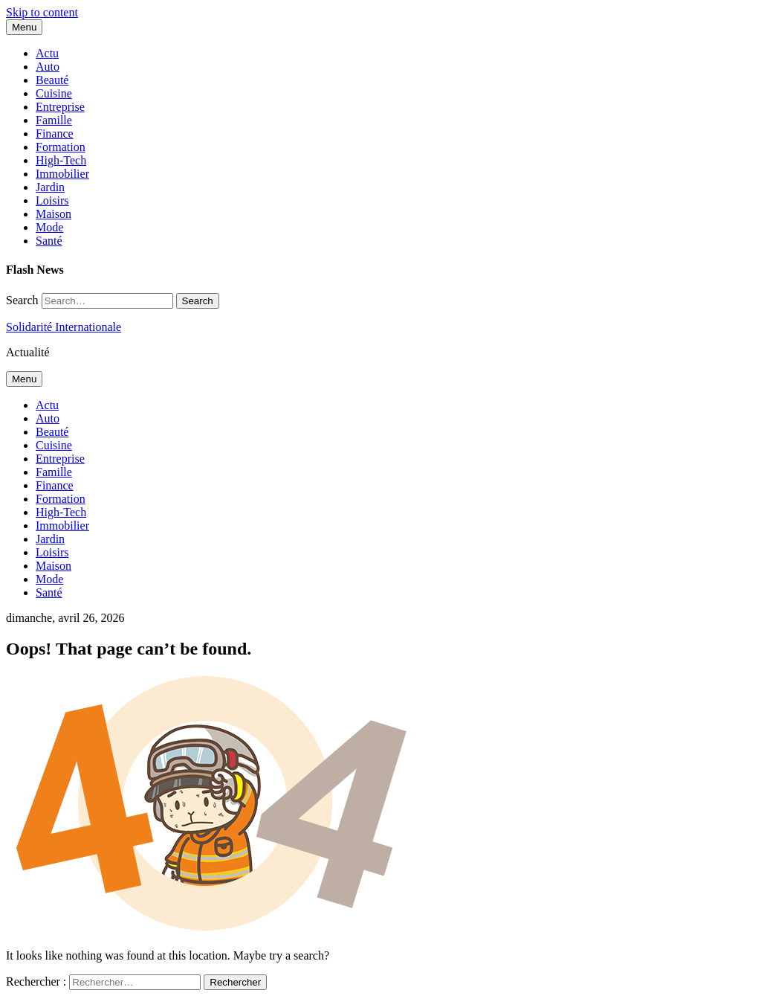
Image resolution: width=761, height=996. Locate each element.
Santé (49, 240)
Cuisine (54, 93)
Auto (47, 66)
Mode (49, 227)
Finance (55, 133)
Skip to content (42, 12)
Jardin (50, 187)
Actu (47, 53)
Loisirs (52, 200)
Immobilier (62, 173)
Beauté (52, 80)
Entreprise (60, 106)
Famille (54, 120)
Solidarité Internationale (63, 327)
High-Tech (61, 160)
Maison (53, 214)
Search (22, 300)
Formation (60, 147)
